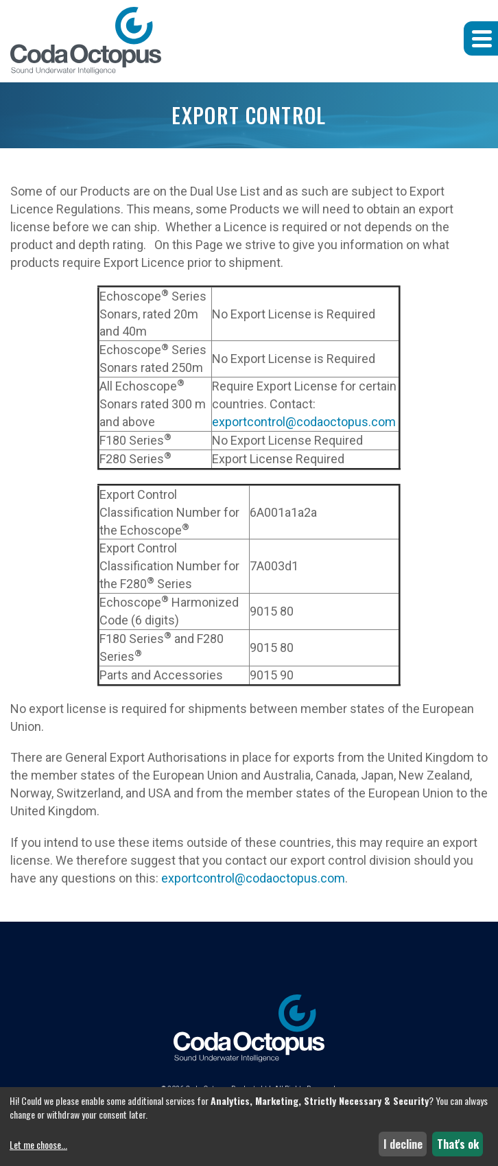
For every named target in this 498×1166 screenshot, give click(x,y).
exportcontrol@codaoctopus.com (304, 422)
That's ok (458, 1144)
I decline (403, 1144)
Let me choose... (38, 1145)
